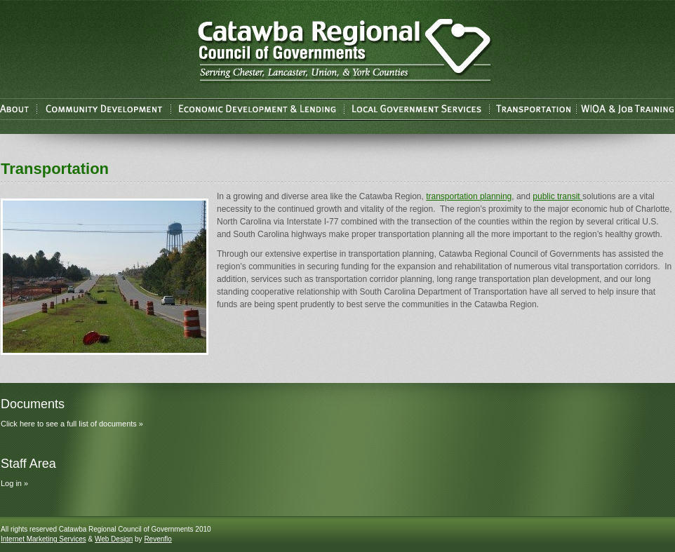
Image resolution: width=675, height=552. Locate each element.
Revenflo (157, 539)
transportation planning (469, 196)
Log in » (14, 483)
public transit (557, 196)
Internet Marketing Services (43, 539)
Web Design (114, 539)
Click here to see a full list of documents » (72, 423)
